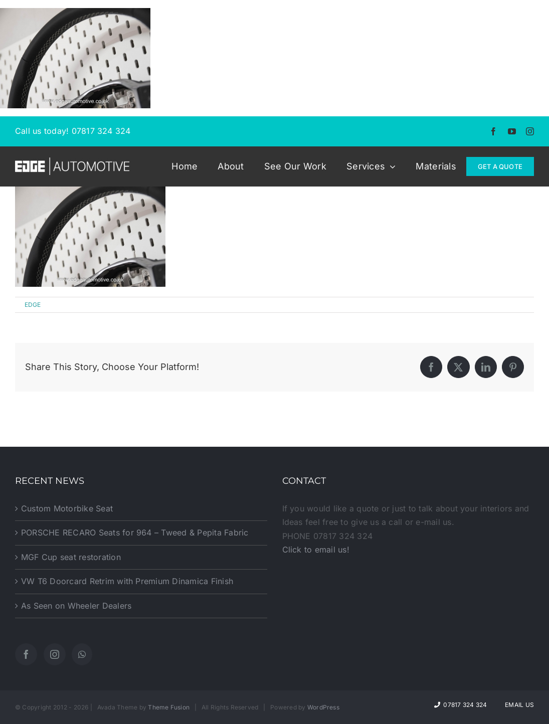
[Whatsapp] (82, 654)
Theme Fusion (169, 707)
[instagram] (530, 131)
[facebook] (493, 131)
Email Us (518, 704)
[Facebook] (26, 654)
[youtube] (512, 131)
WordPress (323, 707)
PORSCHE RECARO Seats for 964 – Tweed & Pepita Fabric (134, 532)
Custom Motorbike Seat (67, 508)
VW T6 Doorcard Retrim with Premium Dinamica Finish (127, 581)
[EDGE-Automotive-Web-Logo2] (72, 161)
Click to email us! (315, 550)
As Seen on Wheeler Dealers (76, 606)
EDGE (33, 304)
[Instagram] (55, 654)
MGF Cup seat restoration (71, 557)
